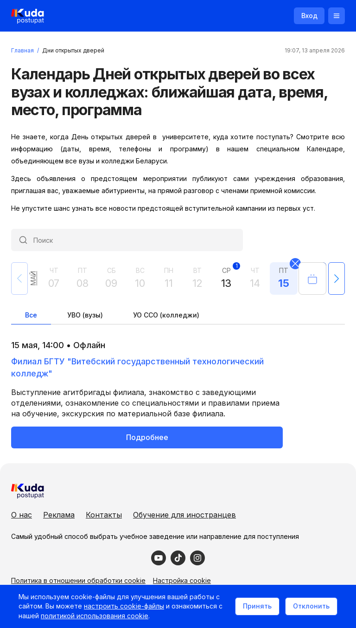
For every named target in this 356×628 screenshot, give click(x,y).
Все (31, 315)
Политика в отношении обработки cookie (78, 580)
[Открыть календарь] (312, 278)
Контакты (104, 514)
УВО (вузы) (85, 315)
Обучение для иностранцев (184, 514)
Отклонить (311, 606)
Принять (257, 606)
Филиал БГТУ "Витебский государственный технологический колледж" (137, 367)
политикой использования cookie (94, 616)
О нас (21, 514)
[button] (336, 278)
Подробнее (147, 437)
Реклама (59, 514)
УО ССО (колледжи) (166, 315)
